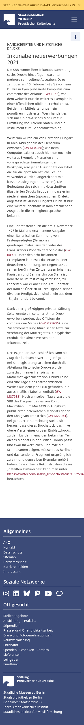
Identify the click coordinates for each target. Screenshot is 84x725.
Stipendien (11, 625)
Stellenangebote (15, 616)
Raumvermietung (16, 640)
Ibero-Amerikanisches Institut (25, 707)
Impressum (12, 571)
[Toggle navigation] (74, 19)
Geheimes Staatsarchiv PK (23, 702)
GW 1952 (51, 94)
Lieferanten (12, 654)
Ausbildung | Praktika (19, 621)
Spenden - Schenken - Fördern (26, 650)
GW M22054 (57, 416)
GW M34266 (33, 148)
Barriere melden (15, 566)
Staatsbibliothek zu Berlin (22, 697)
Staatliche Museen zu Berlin (24, 692)
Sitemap (9, 557)
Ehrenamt (10, 645)
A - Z (6, 542)
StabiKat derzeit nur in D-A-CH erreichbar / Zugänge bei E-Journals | (39, 5)
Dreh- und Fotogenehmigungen (27, 635)
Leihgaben (11, 659)
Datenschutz (12, 552)
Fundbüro (10, 664)
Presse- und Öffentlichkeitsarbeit (28, 630)
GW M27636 (49, 323)
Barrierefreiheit (14, 562)
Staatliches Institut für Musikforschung (32, 712)
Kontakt (9, 547)
